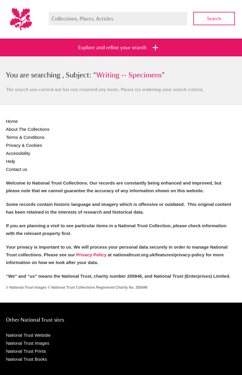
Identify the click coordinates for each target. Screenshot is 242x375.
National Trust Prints (26, 351)
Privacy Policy (91, 254)
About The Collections (27, 129)
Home (12, 121)
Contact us (16, 169)
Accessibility (18, 153)
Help (10, 161)
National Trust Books (26, 359)
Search (214, 18)
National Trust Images (27, 343)
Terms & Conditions (25, 137)
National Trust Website (28, 335)
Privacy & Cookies (24, 145)
